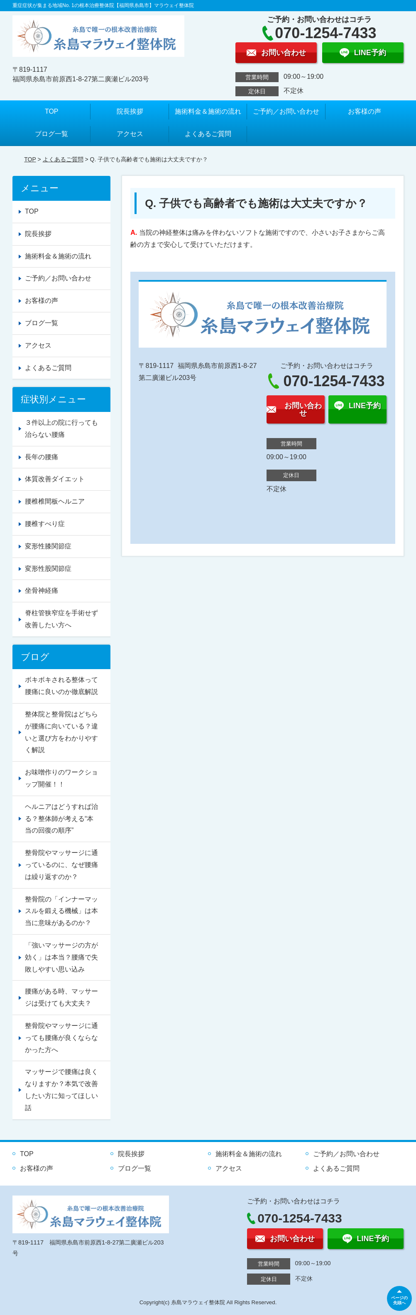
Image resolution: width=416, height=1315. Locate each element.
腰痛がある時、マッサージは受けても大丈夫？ (61, 997)
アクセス (130, 133)
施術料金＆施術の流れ (208, 111)
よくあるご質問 (208, 133)
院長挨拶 (130, 111)
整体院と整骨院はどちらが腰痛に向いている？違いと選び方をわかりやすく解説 (61, 732)
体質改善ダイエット (55, 478)
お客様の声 (364, 111)
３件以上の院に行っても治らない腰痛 (61, 428)
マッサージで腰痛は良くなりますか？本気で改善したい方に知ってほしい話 (61, 1089)
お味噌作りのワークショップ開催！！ (61, 778)
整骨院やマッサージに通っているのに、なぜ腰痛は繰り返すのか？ (61, 864)
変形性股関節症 (48, 568)
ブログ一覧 (51, 133)
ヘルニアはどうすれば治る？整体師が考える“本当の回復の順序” (61, 818)
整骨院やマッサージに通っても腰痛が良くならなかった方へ (61, 1037)
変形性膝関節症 (48, 546)
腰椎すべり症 (45, 523)
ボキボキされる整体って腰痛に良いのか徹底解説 (61, 685)
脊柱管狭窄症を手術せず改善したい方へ (61, 618)
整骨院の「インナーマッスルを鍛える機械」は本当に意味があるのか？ (61, 911)
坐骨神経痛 (41, 590)
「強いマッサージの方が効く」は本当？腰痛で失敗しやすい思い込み (61, 957)
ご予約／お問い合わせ (286, 111)
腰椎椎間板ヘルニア (55, 501)
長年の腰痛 (41, 456)
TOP (52, 111)
